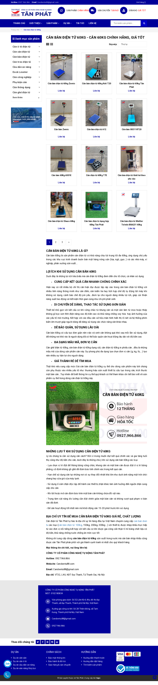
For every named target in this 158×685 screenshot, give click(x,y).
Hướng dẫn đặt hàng (93, 661)
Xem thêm (26, 97)
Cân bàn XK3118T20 (131, 129)
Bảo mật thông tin (56, 658)
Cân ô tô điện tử (21, 46)
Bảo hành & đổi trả (57, 661)
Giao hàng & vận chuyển (59, 665)
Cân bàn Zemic (61, 129)
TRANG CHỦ (19, 23)
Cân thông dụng (21, 87)
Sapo (98, 678)
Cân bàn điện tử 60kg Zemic (61, 83)
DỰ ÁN (68, 23)
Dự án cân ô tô (20, 661)
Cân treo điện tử (22, 62)
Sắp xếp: (113, 44)
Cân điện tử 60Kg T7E (96, 175)
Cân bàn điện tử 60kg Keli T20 (96, 83)
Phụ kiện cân (20, 82)
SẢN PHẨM (52, 23)
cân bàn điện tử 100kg (70, 525)
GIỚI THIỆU (35, 23)
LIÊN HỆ (92, 23)
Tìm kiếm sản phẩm (92, 665)
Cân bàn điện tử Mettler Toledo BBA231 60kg (131, 223)
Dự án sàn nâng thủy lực (24, 668)
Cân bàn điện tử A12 (96, 129)
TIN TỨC (80, 23)
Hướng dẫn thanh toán (93, 658)
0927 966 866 (24, 2)
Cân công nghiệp (22, 77)
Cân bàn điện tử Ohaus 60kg (61, 221)
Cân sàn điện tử (21, 51)
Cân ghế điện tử (21, 92)
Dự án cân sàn (19, 658)
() (141, 2)
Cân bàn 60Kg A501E (61, 175)
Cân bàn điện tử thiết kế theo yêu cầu (132, 177)
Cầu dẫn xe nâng (22, 67)
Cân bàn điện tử (21, 56)
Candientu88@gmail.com (64, 618)
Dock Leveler (20, 72)
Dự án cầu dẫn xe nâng (24, 665)
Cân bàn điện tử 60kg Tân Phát (131, 85)
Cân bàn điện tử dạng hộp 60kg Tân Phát (96, 223)
